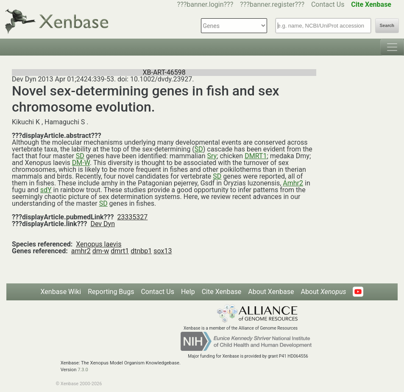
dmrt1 (120, 251)
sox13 (162, 251)
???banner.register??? (272, 4)
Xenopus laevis (98, 244)
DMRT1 (256, 156)
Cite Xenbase (222, 292)
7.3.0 (83, 369)
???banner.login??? (205, 4)
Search (387, 25)
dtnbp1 (141, 251)
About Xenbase (271, 292)
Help (188, 292)
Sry (212, 156)
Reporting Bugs (111, 292)
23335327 (132, 217)
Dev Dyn (102, 224)
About (323, 292)
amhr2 (81, 251)
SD (199, 149)
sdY (46, 190)
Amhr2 (293, 183)
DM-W (81, 163)
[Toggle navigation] (392, 47)
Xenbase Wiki (61, 292)
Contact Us (328, 4)
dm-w (100, 251)
